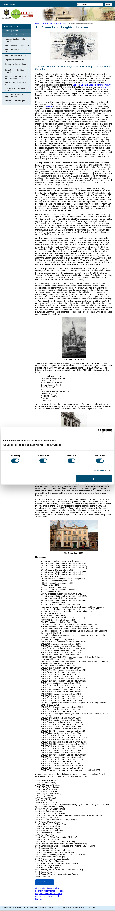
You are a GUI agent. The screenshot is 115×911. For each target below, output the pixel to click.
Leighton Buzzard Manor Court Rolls (16, 50)
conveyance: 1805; (57, 616)
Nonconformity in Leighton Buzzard (14, 71)
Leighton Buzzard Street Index (16, 56)
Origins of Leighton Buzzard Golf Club (16, 83)
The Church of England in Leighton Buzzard (14, 96)
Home (5, 4)
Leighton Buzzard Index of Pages (16, 35)
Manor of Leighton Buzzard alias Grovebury (92, 85)
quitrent (104, 87)
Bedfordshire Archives (12, 26)
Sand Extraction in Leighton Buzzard (15, 89)
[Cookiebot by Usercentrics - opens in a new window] (100, 431)
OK (94, 479)
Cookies (13, 4)
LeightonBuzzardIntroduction (15, 60)
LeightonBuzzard (61, 23)
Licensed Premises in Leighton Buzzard (16, 65)
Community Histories (48, 23)
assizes (49, 106)
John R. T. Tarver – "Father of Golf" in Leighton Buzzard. (15, 77)
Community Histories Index (47, 888)
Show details (100, 470)
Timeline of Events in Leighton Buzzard (15, 102)
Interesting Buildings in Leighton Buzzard (16, 40)
